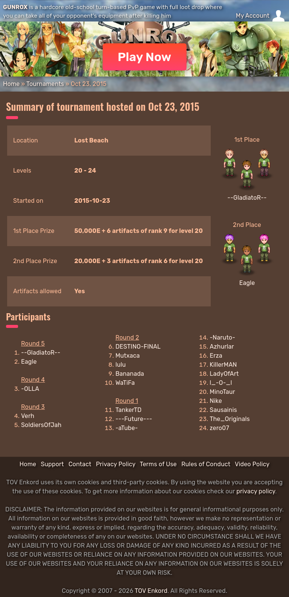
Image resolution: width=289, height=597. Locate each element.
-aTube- (127, 428)
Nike (216, 400)
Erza (216, 355)
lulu (121, 364)
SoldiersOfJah (41, 425)
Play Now (145, 57)
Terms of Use (158, 464)
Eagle (247, 282)
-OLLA (30, 388)
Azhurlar (222, 346)
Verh (27, 415)
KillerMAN (223, 364)
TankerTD (129, 409)
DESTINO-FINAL (138, 346)
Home (11, 83)
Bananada (130, 373)
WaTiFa (125, 382)
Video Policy (252, 464)
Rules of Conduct (205, 464)
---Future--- (134, 418)
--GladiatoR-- (246, 197)
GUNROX (15, 7)
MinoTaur (222, 391)
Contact (79, 464)
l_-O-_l (221, 382)
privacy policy (255, 491)
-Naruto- (222, 337)
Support (52, 464)
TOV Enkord (151, 590)
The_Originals (229, 418)
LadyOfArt (224, 373)
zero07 (219, 428)
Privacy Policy (115, 464)
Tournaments (45, 83)
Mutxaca (128, 355)
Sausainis (223, 409)
